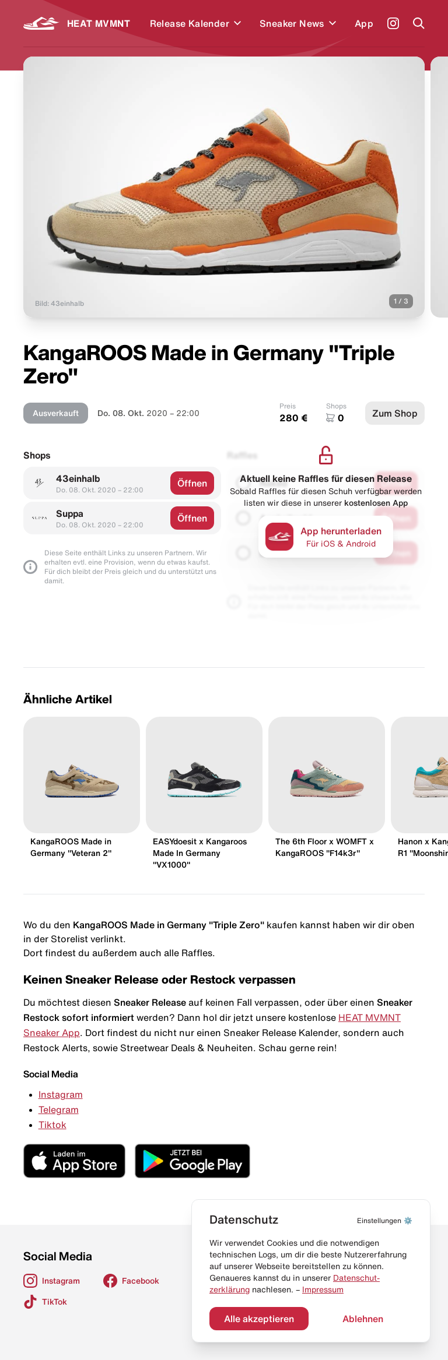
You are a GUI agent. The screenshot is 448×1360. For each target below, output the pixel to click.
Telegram (58, 1109)
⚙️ (384, 1220)
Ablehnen (362, 1318)
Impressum (323, 1289)
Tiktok (52, 1124)
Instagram (60, 1094)
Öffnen (192, 483)
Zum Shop (395, 413)
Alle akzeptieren (259, 1318)
